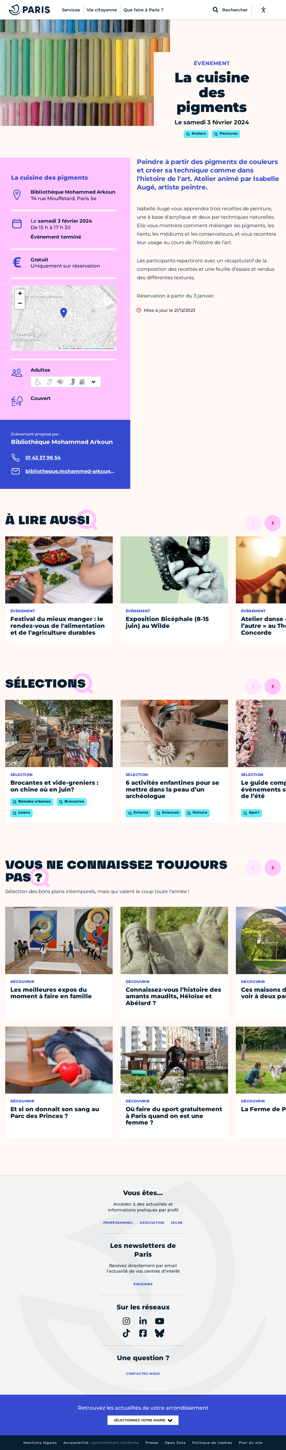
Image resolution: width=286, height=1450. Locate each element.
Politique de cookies (212, 1443)
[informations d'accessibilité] (66, 381)
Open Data (175, 1443)
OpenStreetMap (92, 348)
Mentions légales (40, 1443)
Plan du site (251, 1443)
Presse (152, 1443)
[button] (63, 313)
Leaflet (63, 348)
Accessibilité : (101, 1443)
